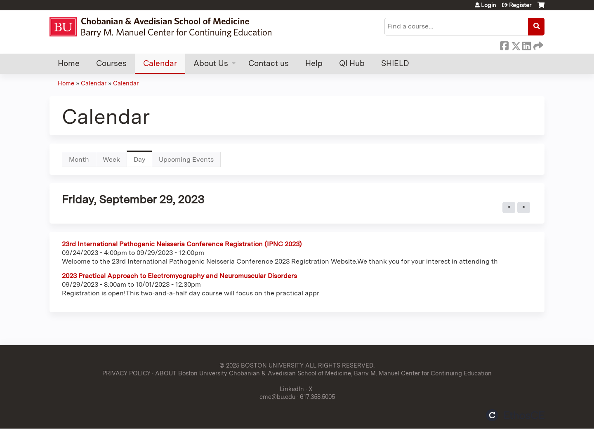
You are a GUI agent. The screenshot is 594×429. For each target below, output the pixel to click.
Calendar (160, 63)
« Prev (508, 207)
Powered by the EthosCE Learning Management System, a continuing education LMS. (515, 415)
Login (488, 5)
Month (79, 159)
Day (143, 161)
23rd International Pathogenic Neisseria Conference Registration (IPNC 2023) (182, 244)
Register (520, 5)
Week (111, 159)
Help (314, 63)
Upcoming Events (186, 159)
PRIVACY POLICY (126, 373)
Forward (537, 45)
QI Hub (352, 63)
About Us (210, 63)
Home (69, 63)
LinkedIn (526, 45)
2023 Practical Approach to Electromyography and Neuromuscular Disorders (179, 276)
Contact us (268, 63)
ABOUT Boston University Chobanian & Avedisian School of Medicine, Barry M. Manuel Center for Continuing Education (323, 373)
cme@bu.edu (277, 396)
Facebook (504, 45)
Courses (111, 63)
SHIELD (395, 63)
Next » (523, 207)
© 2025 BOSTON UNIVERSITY (261, 365)
